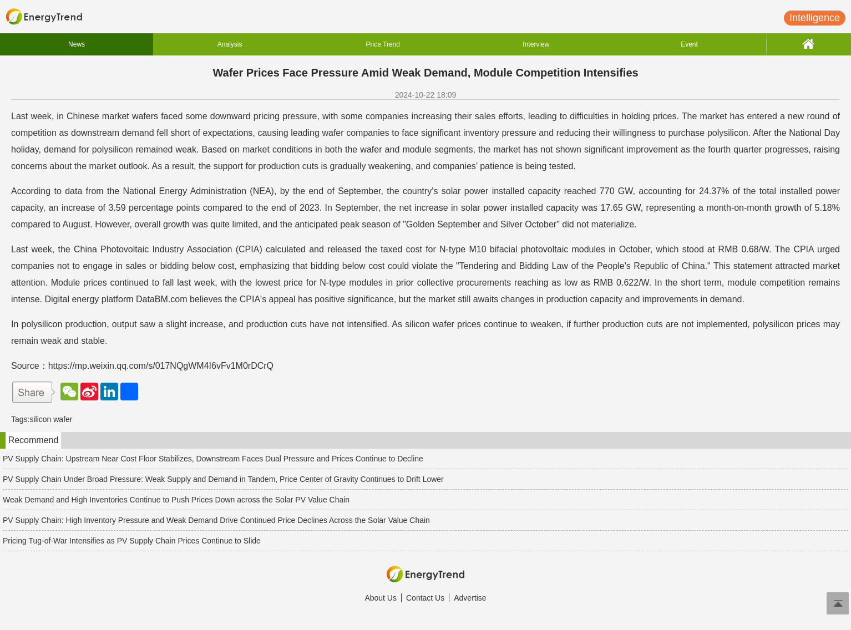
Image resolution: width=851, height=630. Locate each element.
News (76, 44)
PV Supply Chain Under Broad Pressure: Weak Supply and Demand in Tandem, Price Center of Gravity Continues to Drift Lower (223, 479)
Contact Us (425, 597)
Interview (536, 44)
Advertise (470, 597)
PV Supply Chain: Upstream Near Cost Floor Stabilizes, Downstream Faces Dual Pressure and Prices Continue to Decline (213, 458)
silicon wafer (50, 419)
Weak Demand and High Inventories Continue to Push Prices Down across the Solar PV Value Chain (176, 499)
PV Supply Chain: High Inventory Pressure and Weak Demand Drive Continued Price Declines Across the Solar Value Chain (216, 520)
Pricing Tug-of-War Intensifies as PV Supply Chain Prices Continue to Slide (132, 540)
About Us (380, 597)
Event (689, 44)
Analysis (229, 44)
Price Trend (383, 44)
